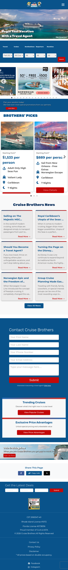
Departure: (40, 46)
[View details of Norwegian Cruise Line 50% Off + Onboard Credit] (34, 95)
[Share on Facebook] (21, 473)
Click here (47, 385)
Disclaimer (34, 551)
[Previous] (3, 81)
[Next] (64, 81)
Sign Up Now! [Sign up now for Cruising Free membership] (9, 455)
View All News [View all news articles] (34, 306)
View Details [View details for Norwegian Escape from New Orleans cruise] (50, 190)
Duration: (50, 46)
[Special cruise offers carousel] (34, 81)
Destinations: (29, 46)
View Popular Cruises (34, 412)
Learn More (11, 108)
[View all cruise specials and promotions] (34, 105)
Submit (34, 380)
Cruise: (16, 46)
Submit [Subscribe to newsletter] (56, 490)
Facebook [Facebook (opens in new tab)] (34, 563)
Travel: (5, 46)
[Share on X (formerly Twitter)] (47, 473)
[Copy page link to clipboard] (34, 473)
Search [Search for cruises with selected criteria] (61, 59)
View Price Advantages (34, 432)
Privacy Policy (34, 547)
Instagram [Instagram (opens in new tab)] (34, 567)
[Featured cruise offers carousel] (34, 157)
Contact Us (34, 542)
